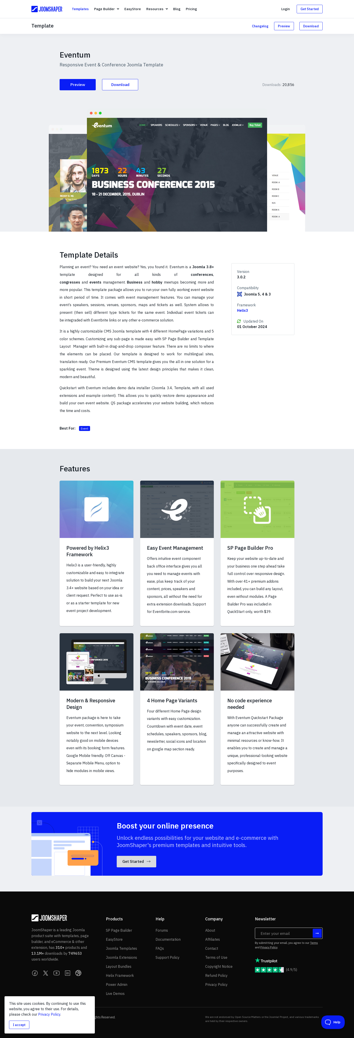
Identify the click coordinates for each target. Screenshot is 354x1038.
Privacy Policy (268, 947)
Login (285, 9)
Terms (314, 943)
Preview (284, 26)
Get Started (309, 9)
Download (311, 26)
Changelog (260, 26)
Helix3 (242, 310)
